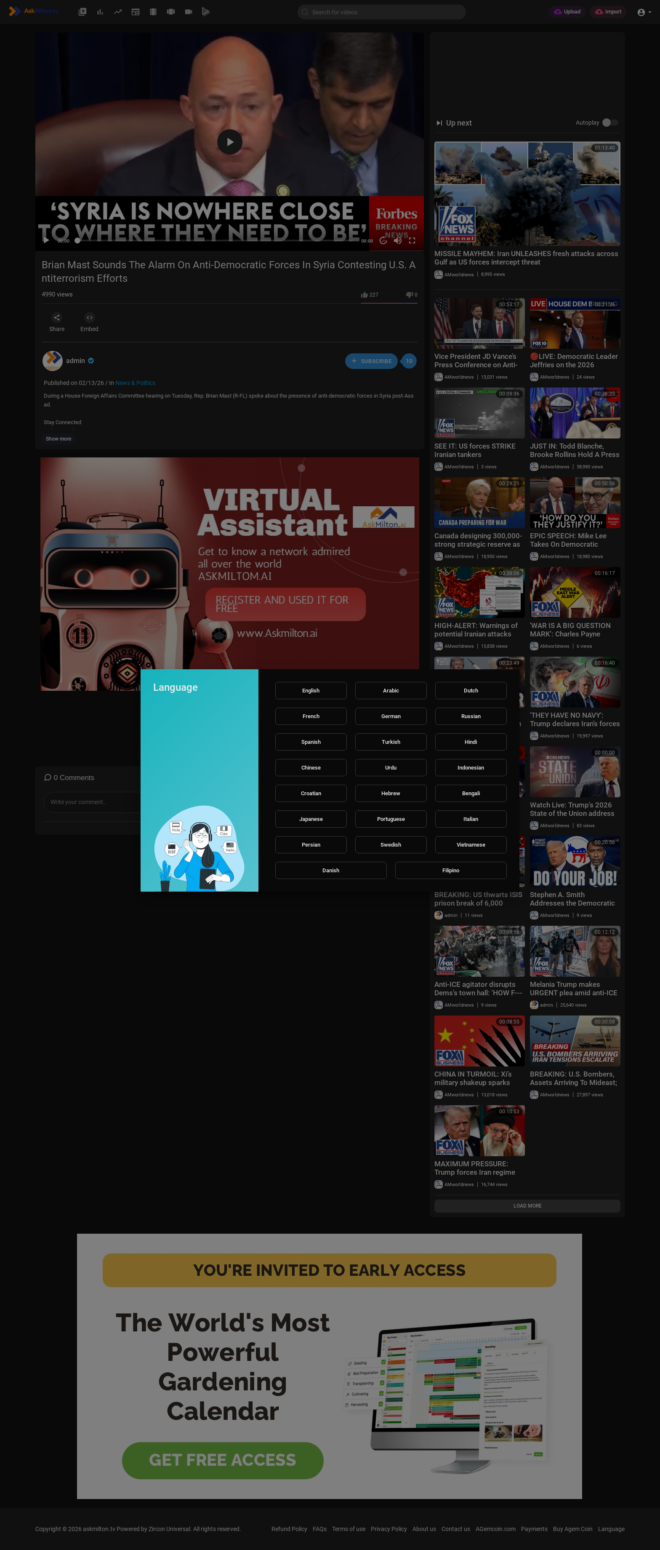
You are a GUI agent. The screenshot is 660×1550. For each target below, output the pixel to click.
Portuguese (391, 819)
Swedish (391, 845)
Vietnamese (471, 845)
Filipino (450, 870)
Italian (470, 819)
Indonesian (471, 767)
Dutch (471, 690)
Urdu (391, 767)
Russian (471, 716)
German (391, 716)
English (310, 690)
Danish (330, 870)
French (311, 716)
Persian (311, 845)
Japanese (311, 819)
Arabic (391, 690)
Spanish (311, 742)
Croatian (311, 793)
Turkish (391, 742)
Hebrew (390, 793)
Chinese (311, 767)
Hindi (471, 742)
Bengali (471, 793)
